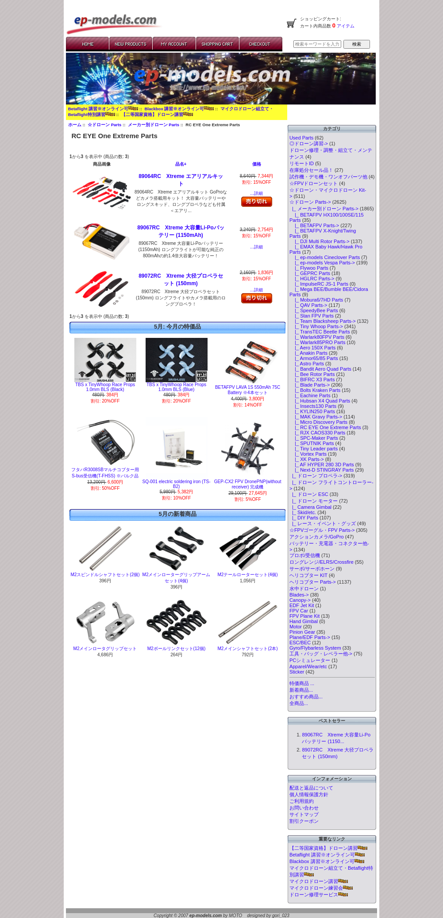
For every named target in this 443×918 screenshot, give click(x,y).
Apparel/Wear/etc (308, 666)
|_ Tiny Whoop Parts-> (316, 326)
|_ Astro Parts (306, 363)
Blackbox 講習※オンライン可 (179, 108)
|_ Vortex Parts (308, 454)
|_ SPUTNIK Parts (311, 443)
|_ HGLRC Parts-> (312, 278)
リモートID (301, 163)
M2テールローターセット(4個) (248, 574)
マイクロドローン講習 (318, 881)
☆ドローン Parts (104, 124)
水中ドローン (304, 588)
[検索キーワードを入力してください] (317, 44)
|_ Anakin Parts (308, 353)
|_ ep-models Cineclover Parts (324, 257)
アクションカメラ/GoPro (316, 536)
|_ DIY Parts (303, 517)
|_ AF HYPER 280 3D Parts (321, 464)
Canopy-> (300, 600)
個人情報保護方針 (308, 794)
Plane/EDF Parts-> (309, 637)
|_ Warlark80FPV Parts (316, 337)
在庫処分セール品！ (311, 170)
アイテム (344, 25)
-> (310, 202)
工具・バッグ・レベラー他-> (320, 653)
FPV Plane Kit (304, 616)
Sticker (296, 671)
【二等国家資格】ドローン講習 (157, 114)
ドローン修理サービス (318, 894)
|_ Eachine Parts (310, 395)
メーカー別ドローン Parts (153, 124)
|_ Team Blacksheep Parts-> (322, 321)
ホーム (74, 124)
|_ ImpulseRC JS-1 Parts (318, 284)
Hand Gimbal (303, 621)
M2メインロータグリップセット (105, 648)
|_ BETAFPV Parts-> (314, 225)
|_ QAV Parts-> (308, 305)
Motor (295, 626)
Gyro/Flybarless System (315, 648)
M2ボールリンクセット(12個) (176, 648)
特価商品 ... (301, 683)
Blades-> (299, 594)
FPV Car (298, 610)
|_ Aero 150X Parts (312, 347)
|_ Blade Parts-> (309, 384)
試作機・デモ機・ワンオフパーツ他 (328, 176)
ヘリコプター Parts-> (312, 582)
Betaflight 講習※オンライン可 (103, 108)
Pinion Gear (302, 632)
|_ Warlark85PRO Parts (317, 342)
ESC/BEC (300, 642)
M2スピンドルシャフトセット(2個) (104, 574)
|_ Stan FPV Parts (311, 315)
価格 (256, 164)
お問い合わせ (304, 807)
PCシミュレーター (309, 660)
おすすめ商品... (306, 696)
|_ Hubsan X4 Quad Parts (319, 400)
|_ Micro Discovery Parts (318, 422)
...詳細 (256, 193)
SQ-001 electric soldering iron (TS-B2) (177, 484)
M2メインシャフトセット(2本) (248, 648)
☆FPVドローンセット (313, 183)
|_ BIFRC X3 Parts (312, 379)
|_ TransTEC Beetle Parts (319, 331)
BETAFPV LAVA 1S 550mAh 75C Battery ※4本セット (247, 390)
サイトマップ (304, 814)
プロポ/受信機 (304, 555)
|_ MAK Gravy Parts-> (315, 416)
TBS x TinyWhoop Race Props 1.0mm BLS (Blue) (176, 387)
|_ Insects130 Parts (312, 406)
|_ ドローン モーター (313, 501)
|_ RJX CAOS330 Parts (317, 432)
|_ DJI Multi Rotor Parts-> (319, 241)
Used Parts (301, 137)
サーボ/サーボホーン (312, 568)
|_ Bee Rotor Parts (312, 374)
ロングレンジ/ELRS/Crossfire (321, 562)
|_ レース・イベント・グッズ (322, 523)
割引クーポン (304, 821)
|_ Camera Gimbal (310, 507)
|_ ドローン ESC (308, 494)
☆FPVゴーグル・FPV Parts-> (322, 530)
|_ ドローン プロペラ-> (315, 475)
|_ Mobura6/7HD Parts (316, 299)
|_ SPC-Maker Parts (313, 438)
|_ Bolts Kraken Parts (314, 390)
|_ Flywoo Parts (308, 268)
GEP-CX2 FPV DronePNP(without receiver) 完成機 (247, 484)
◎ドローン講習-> (308, 143)
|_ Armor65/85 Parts (313, 358)
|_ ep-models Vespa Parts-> (322, 262)
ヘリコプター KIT (308, 575)
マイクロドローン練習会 (321, 888)
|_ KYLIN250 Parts (312, 411)
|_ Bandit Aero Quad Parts (320, 369)
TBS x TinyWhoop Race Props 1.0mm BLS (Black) (105, 387)
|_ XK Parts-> (306, 459)
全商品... (298, 703)
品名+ (181, 164)
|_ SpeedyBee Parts (313, 310)
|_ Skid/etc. (302, 512)
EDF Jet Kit (301, 605)
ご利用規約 (301, 801)
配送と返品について (311, 787)
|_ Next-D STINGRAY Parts (321, 470)
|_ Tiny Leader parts (313, 448)
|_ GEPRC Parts (309, 273)
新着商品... (301, 690)
